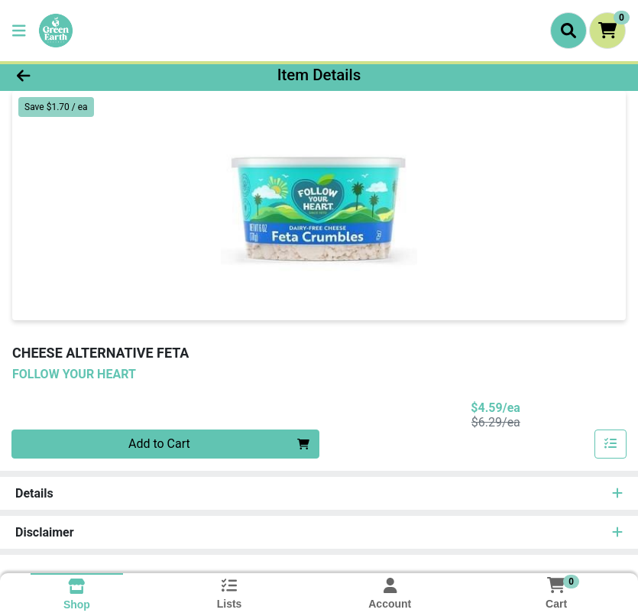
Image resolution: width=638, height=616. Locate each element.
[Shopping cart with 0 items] (607, 30)
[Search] (568, 30)
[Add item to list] (610, 444)
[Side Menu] (19, 30)
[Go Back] (89, 75)
